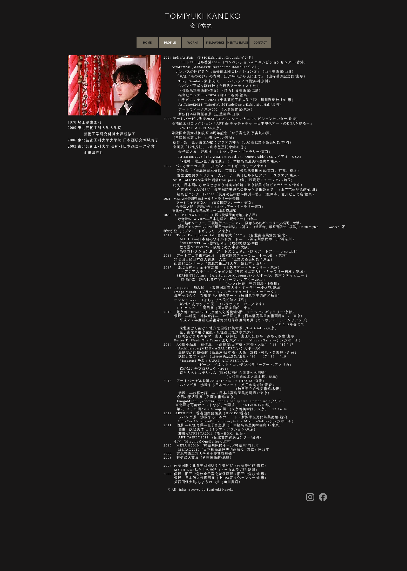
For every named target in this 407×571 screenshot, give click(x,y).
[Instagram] (310, 497)
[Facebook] (322, 497)
